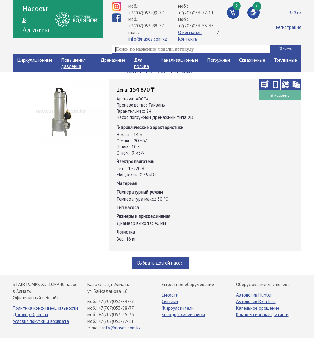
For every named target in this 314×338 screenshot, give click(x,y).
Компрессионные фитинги (262, 314)
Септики (170, 301)
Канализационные (179, 60)
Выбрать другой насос (160, 263)
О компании (190, 32)
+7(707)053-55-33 (196, 26)
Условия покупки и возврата (41, 321)
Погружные (219, 60)
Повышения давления (73, 63)
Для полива (141, 63)
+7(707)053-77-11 (195, 13)
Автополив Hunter (254, 295)
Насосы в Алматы (36, 18)
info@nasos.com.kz (147, 39)
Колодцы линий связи (183, 314)
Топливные (285, 60)
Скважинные (252, 60)
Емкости (170, 295)
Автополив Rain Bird (256, 301)
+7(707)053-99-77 (146, 13)
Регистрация (288, 27)
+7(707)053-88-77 (146, 26)
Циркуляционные (34, 60)
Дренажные (113, 60)
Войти (295, 13)
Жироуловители (178, 308)
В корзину (280, 95)
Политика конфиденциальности (45, 308)
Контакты (188, 39)
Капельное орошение (257, 308)
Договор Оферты (30, 314)
